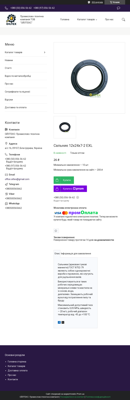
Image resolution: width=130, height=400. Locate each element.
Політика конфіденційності (98, 397)
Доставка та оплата (15, 107)
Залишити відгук (118, 8)
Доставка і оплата (17, 370)
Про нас (109, 19)
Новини (9, 60)
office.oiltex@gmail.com (17, 179)
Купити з (73, 188)
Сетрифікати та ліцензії (17, 91)
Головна (64, 19)
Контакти (13, 379)
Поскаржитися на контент (72, 397)
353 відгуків (97, 2)
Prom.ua (80, 394)
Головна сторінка (17, 361)
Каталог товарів (86, 19)
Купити (67, 180)
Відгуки (9, 99)
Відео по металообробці (18, 76)
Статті (8, 68)
